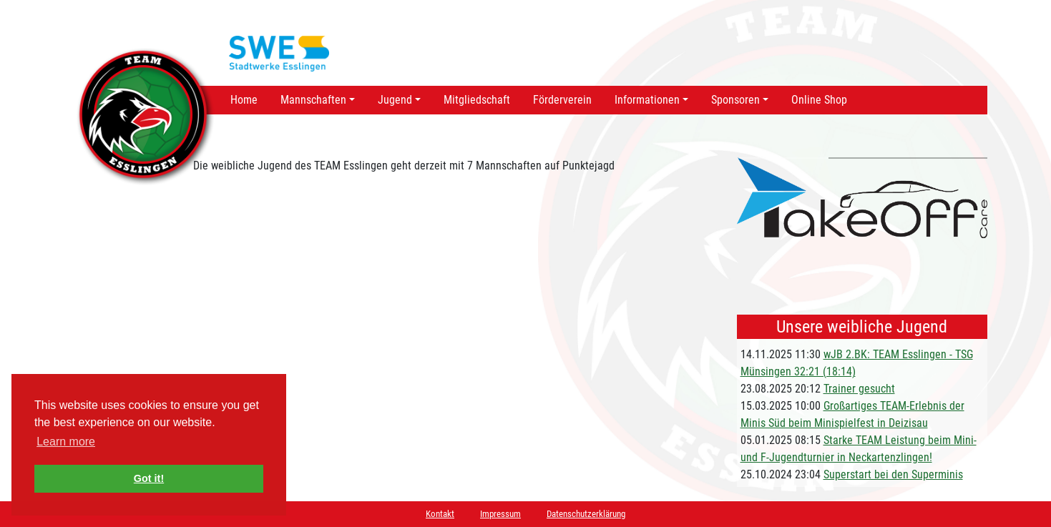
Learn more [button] (65, 441)
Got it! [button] (149, 478)
